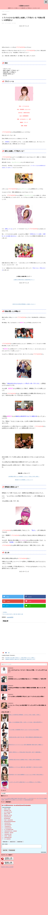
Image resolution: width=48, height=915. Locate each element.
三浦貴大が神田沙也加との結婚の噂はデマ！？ (24, 279)
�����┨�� (7, 810)
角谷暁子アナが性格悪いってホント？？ (24, 479)
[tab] (3, 652)
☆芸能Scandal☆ (24, 6)
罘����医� (7, 826)
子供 (6, 614)
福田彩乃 (19, 614)
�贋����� (7, 818)
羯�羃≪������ (8, 819)
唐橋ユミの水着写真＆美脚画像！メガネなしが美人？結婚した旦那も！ (25, 714)
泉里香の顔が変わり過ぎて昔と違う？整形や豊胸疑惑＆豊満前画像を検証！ (26, 737)
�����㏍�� (8, 834)
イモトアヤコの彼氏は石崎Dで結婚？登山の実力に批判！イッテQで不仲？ (17, 798)
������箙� (7, 816)
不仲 (4, 614)
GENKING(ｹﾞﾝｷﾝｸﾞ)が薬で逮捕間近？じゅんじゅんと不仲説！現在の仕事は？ (26, 774)
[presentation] (3, 652)
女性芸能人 (5, 612)
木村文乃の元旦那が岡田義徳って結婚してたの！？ (24, 304)
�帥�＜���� (8, 835)
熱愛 (14, 614)
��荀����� (8, 824)
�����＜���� (8, 832)
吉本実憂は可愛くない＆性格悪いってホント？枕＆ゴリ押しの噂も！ (24, 476)
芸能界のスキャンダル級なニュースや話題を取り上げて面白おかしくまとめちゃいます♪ (24, 880)
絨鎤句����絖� (8, 812)
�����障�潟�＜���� (10, 831)
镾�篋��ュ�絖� (8, 815)
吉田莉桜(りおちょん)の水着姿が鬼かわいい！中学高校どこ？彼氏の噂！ (27, 679)
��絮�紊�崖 (7, 823)
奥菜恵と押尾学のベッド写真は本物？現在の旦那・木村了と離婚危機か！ (25, 752)
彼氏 (8, 614)
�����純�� (8, 837)
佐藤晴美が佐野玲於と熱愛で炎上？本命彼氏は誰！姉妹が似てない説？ (20, 659)
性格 (10, 614)
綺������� (8, 827)
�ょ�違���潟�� (8, 829)
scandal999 (10, 617)
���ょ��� (7, 808)
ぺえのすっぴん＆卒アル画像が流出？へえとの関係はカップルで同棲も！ (25, 782)
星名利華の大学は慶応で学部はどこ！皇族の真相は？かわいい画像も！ (20, 657)
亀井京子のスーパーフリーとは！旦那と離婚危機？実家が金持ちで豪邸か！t (26, 744)
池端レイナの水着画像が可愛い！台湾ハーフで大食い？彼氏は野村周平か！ (26, 722)
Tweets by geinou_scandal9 (7, 866)
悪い (12, 614)
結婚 (22, 614)
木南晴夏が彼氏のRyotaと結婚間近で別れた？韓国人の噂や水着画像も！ (25, 759)
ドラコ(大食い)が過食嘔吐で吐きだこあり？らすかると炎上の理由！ (26, 696)
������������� (9, 821)
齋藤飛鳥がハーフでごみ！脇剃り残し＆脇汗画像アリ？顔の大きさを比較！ (26, 767)
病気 (16, 614)
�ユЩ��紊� (7, 838)
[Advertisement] (24, 37)
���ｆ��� (7, 813)
